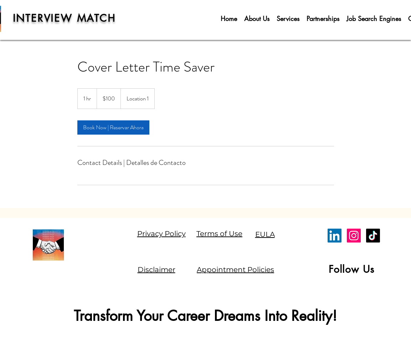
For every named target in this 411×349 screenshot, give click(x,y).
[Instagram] (354, 236)
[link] (113, 127)
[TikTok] (373, 236)
